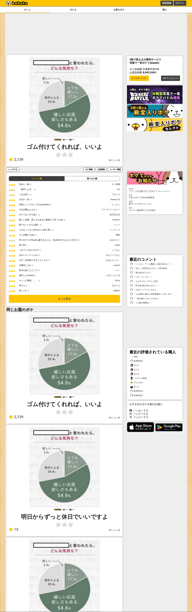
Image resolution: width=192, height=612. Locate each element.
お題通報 (101, 169)
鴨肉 (118, 235)
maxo (117, 245)
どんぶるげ (136, 382)
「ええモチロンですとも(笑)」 (144, 281)
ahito (134, 356)
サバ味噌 (116, 184)
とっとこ (116, 204)
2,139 (16, 159)
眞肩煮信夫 (136, 361)
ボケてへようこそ (170, 78)
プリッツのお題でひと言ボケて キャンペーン (155, 190)
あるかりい (115, 240)
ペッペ (117, 225)
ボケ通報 (89, 169)
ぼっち (134, 386)
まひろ (134, 365)
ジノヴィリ (115, 230)
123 (118, 189)
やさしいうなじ (113, 255)
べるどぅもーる (113, 275)
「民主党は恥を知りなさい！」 (145, 285)
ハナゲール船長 (138, 378)
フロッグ (116, 194)
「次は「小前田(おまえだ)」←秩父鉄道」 (149, 268)
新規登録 (166, 3)
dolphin (116, 290)
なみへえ (116, 285)
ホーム (27, 9)
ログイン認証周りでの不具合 (155, 209)
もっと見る (64, 298)
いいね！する (138, 410)
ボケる (73, 9)
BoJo (117, 280)
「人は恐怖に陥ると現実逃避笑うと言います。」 (152, 294)
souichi (117, 265)
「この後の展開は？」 (141, 302)
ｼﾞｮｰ (118, 270)
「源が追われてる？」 (141, 272)
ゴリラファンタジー (111, 209)
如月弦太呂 (115, 214)
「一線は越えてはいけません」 (145, 298)
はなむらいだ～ (113, 260)
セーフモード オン (139, 78)
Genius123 (115, 199)
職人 (164, 9)
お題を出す (118, 9)
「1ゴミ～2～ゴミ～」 (141, 277)
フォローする (138, 413)
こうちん (116, 250)
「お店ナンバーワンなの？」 (144, 289)
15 (13, 529)
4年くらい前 (114, 160)
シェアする (13, 169)
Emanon (116, 219)
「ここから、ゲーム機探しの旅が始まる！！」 (151, 264)
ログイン (180, 3)
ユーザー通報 (115, 169)
